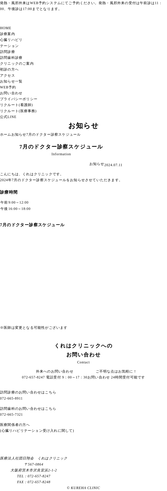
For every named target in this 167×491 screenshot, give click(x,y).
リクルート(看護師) (16, 105)
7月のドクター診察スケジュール (61, 146)
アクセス (7, 75)
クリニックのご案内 (17, 63)
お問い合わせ (11, 93)
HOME (5, 28)
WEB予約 (38, 3)
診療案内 (7, 34)
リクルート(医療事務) (18, 111)
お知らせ (96, 164)
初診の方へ (9, 69)
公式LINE (8, 117)
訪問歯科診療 (11, 57)
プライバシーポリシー (18, 99)
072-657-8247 (54, 377)
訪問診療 (7, 52)
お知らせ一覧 (11, 81)
